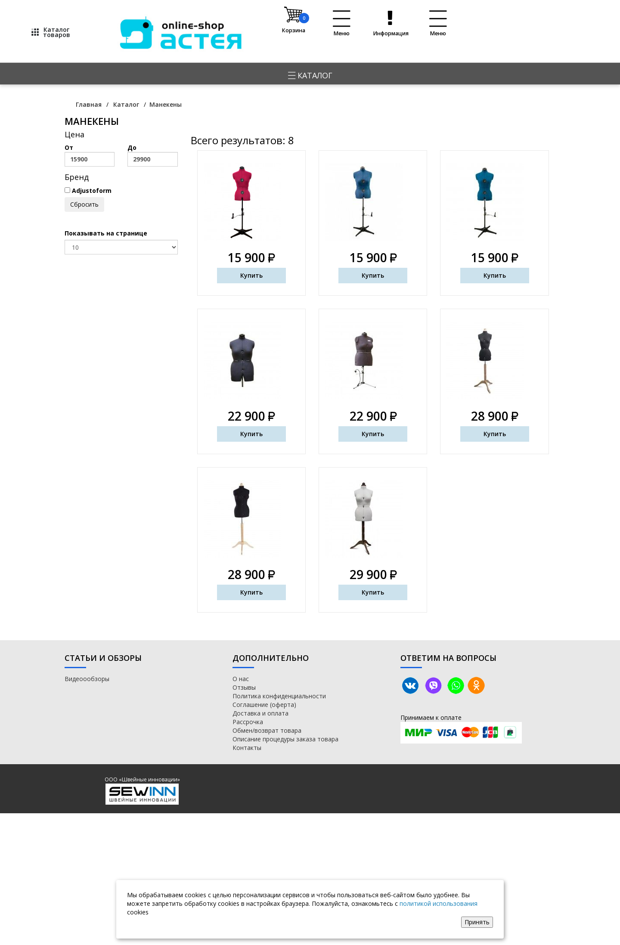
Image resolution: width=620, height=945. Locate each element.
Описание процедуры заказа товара (285, 739)
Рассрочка (247, 722)
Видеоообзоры (87, 679)
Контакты (246, 748)
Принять (477, 922)
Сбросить (84, 204)
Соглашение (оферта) (264, 704)
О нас (240, 679)
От (90, 155)
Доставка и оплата (260, 713)
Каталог (310, 75)
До (152, 155)
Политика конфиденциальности (279, 696)
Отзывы (244, 687)
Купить (251, 275)
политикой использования (438, 903)
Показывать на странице (106, 233)
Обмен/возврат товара (266, 730)
